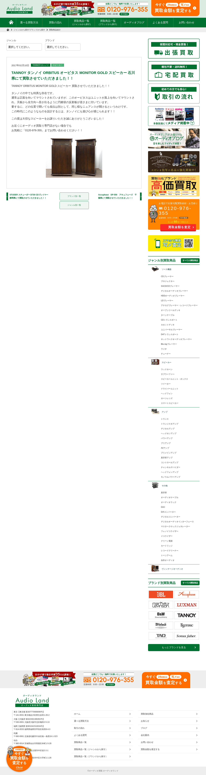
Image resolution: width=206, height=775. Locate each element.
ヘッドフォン (167, 393)
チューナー (166, 354)
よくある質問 (160, 22)
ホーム (77, 714)
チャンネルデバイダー (170, 467)
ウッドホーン (167, 369)
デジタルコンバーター (170, 517)
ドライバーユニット (169, 389)
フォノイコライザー (169, 531)
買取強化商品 (147, 714)
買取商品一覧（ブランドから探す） (91, 756)
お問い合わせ (186, 22)
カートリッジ (167, 546)
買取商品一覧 (82, 22)
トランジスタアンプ (169, 424)
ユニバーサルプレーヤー (171, 329)
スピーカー (57, 65)
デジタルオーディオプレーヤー (174, 291)
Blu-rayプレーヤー (169, 344)
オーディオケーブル (169, 497)
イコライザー (167, 536)
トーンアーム (167, 555)
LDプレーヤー (167, 300)
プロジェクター (167, 281)
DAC (163, 507)
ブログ (144, 728)
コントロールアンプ (169, 462)
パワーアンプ (167, 438)
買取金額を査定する (150, 749)
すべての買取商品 (190, 260)
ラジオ (164, 349)
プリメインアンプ (168, 453)
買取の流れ (55, 22)
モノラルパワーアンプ (170, 477)
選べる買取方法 (29, 22)
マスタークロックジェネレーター (175, 526)
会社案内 (145, 735)
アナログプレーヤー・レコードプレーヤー (179, 305)
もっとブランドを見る (174, 647)
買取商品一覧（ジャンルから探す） (91, 749)
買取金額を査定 (179, 227)
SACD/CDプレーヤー (170, 286)
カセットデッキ (167, 325)
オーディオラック (168, 502)
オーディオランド (110, 771)
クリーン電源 (167, 541)
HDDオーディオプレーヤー (172, 296)
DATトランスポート (169, 334)
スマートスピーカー (169, 403)
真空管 (164, 492)
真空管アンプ (167, 458)
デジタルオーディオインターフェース (177, 521)
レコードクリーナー (169, 550)
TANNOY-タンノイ (41, 65)
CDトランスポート (169, 320)
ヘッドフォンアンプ (169, 472)
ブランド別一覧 (74, 196)
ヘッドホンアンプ (168, 433)
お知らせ (145, 721)
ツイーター (166, 384)
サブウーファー (167, 374)
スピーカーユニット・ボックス (174, 379)
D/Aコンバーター (168, 512)
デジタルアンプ (167, 429)
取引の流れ (79, 728)
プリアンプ (166, 443)
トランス (165, 419)
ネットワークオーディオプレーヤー (176, 339)
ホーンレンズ (167, 398)
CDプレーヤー (167, 276)
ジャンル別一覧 (74, 205)
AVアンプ (165, 448)
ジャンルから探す (21, 30)
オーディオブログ (134, 22)
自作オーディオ (167, 560)
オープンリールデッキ (170, 310)
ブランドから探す (37, 30)
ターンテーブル (167, 315)
